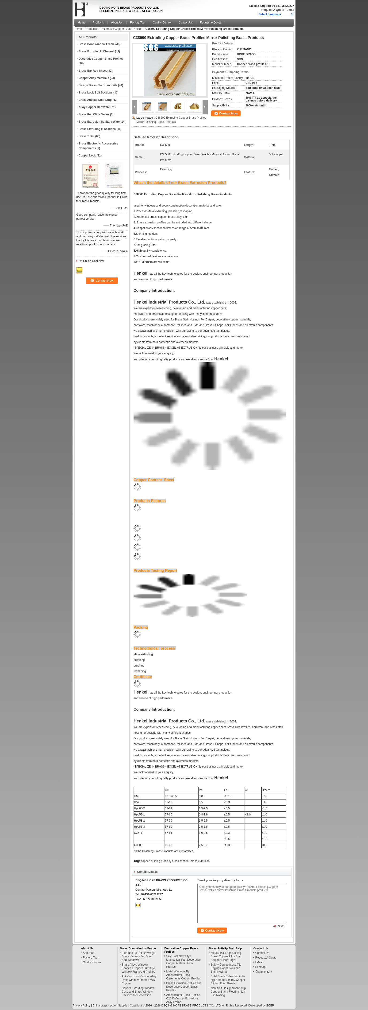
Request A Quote (272, 10)
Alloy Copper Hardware (94, 107)
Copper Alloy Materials (94, 78)
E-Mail (259, 962)
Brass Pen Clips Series (94, 114)
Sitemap (260, 967)
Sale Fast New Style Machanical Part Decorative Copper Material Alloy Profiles (183, 961)
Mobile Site (263, 972)
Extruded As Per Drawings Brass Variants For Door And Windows (138, 956)
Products (98, 22)
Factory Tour (138, 22)
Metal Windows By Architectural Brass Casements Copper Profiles (183, 975)
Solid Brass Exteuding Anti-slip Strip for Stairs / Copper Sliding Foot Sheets (228, 980)
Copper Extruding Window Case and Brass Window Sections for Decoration (138, 992)
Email (290, 10)
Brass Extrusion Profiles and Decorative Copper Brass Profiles (184, 987)
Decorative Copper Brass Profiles (121, 29)
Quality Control (162, 22)
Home (81, 22)
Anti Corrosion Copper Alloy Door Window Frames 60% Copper (139, 980)
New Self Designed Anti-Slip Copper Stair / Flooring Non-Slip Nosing (228, 992)
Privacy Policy (81, 1005)
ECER (270, 1005)
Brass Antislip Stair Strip (95, 99)
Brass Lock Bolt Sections (96, 92)
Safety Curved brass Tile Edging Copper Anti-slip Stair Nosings (226, 968)
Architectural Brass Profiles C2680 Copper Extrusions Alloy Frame (183, 998)
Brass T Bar (86, 136)
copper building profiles (155, 861)
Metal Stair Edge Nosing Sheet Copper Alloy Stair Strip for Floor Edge (226, 956)
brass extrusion (200, 861)
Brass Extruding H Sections (97, 129)
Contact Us (186, 22)
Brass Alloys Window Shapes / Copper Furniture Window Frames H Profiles (138, 968)
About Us (117, 22)
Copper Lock (87, 155)
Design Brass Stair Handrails (98, 85)
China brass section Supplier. (111, 1005)
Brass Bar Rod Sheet (93, 70)
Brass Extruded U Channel (96, 51)
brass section (180, 861)
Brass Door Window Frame (97, 44)
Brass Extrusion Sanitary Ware (99, 121)
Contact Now (228, 113)
